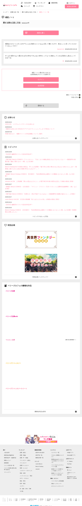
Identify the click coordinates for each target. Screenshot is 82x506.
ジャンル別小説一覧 (9, 459)
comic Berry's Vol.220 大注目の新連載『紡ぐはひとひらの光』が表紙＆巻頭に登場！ (30, 194)
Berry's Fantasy (39, 460)
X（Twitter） (70, 455)
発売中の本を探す (40, 446)
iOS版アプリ (70, 446)
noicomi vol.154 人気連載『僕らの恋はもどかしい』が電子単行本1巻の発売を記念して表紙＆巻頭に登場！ (37, 178)
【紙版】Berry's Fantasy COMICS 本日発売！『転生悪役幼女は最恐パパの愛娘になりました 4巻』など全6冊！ (38, 173)
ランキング (41, 3)
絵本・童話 (22, 477)
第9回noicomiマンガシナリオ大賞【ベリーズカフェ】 (57, 454)
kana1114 (25, 23)
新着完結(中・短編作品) (10, 451)
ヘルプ (4, 493)
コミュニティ (7, 465)
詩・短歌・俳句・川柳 (25, 482)
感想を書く (41, 33)
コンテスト (40, 6)
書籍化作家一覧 (39, 451)
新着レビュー (7, 454)
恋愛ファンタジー (24, 459)
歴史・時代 (22, 474)
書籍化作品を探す (41, 405)
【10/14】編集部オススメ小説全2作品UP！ (18, 199)
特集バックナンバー (56, 477)
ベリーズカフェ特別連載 (57, 474)
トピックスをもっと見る (41, 210)
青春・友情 (22, 466)
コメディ (22, 479)
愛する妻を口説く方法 (11, 23)
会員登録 (41, 85)
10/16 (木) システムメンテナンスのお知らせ (18, 124)
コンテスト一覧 (55, 446)
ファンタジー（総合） (25, 454)
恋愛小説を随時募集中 (70, 333)
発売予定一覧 (39, 448)
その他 (21, 485)
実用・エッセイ (24, 461)
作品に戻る (74, 97)
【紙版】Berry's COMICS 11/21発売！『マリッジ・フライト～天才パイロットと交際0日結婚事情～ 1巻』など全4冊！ (40, 183)
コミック (27, 6)
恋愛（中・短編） (24, 451)
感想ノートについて (72, 95)
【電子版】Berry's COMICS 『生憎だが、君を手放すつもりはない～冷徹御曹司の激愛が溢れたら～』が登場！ (38, 188)
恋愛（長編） (23, 448)
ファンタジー (23, 456)
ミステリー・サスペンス (26, 464)
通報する (41, 105)
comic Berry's (39, 457)
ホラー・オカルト (24, 472)
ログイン (72, 3)
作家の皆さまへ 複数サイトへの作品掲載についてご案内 (22, 133)
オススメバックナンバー (57, 479)
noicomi (37, 462)
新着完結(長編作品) (9, 448)
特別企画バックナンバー (41, 271)
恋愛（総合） (23, 446)
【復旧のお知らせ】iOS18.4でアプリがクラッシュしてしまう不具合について (28, 128)
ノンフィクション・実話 (26, 469)
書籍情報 (54, 3)
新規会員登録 (71, 6)
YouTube (69, 457)
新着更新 (6, 456)
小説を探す (27, 3)
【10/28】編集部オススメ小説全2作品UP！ (18, 153)
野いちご (69, 463)
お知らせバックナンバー (41, 138)
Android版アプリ (71, 448)
